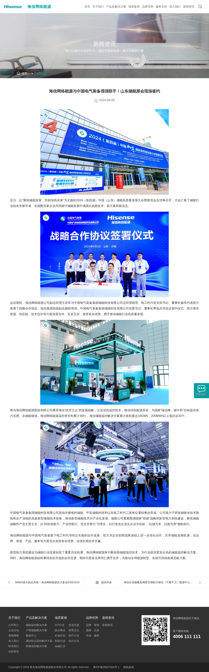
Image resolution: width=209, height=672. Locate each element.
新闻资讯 (41, 73)
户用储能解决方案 (36, 630)
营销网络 (13, 635)
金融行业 (60, 646)
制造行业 (60, 640)
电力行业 (74, 640)
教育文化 (74, 630)
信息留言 (13, 651)
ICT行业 (59, 624)
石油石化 (60, 635)
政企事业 (60, 630)
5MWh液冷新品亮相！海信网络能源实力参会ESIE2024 (47, 582)
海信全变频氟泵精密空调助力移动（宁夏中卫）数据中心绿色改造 (162, 582)
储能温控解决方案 (36, 624)
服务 (96, 635)
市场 (88, 635)
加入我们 (13, 640)
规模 (88, 630)
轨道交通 (74, 624)
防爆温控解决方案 (36, 646)
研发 (96, 624)
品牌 (88, 624)
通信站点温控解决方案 (39, 640)
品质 (96, 630)
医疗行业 (74, 635)
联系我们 (13, 646)
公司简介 (13, 624)
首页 (24, 73)
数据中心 (31, 635)
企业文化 (13, 630)
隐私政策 (128, 667)
